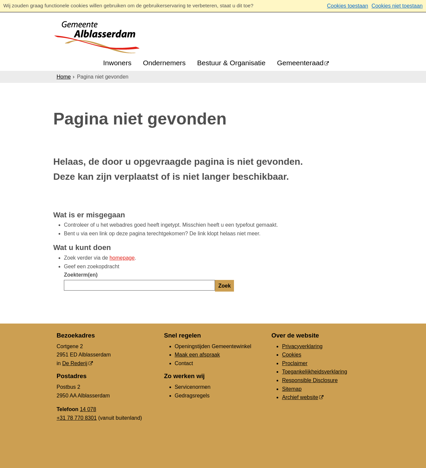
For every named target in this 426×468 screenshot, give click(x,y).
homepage (122, 258)
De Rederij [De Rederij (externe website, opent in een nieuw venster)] (75, 363)
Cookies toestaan (347, 6)
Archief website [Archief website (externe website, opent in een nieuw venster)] (300, 397)
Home (64, 77)
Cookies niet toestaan (397, 6)
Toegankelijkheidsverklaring (314, 371)
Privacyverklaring (302, 346)
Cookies (291, 354)
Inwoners (117, 63)
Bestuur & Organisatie (231, 63)
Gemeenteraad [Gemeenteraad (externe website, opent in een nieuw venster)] (300, 63)
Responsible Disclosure (309, 380)
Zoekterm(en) (81, 275)
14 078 (88, 409)
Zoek (224, 286)
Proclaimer (294, 363)
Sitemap (292, 389)
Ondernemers (164, 63)
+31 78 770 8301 (77, 418)
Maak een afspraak (197, 354)
